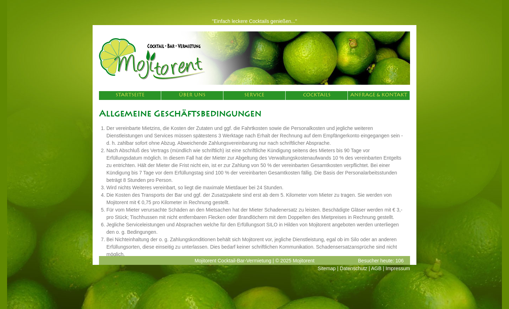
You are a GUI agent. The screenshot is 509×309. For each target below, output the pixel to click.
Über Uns (192, 95)
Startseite (130, 95)
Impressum (398, 268)
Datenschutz (353, 268)
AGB (376, 268)
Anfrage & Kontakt (378, 95)
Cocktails (316, 95)
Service (254, 95)
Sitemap (327, 268)
